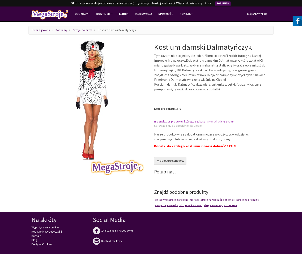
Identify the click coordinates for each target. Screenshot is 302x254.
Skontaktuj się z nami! (220, 121)
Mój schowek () (257, 14)
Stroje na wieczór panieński (217, 200)
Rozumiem (223, 3)
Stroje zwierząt (82, 30)
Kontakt (186, 14)
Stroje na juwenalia (166, 205)
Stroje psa (230, 205)
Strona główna (41, 30)
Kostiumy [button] (104, 14)
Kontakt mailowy (107, 241)
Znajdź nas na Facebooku (113, 230)
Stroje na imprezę (188, 200)
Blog (34, 240)
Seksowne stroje (165, 200)
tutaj (208, 3)
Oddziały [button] (82, 14)
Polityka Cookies (41, 244)
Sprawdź (165, 14)
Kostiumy (61, 30)
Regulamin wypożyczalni (46, 231)
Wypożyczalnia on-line (45, 227)
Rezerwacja (143, 14)
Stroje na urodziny (247, 200)
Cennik (124, 14)
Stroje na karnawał (190, 205)
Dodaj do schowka (170, 160)
